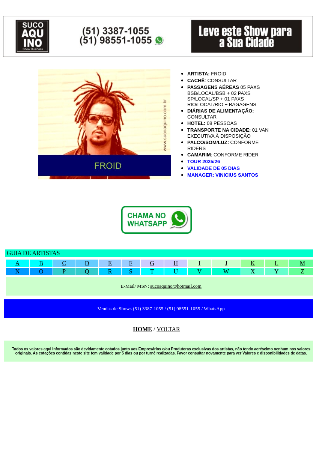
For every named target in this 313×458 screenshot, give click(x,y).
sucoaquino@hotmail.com (176, 286)
